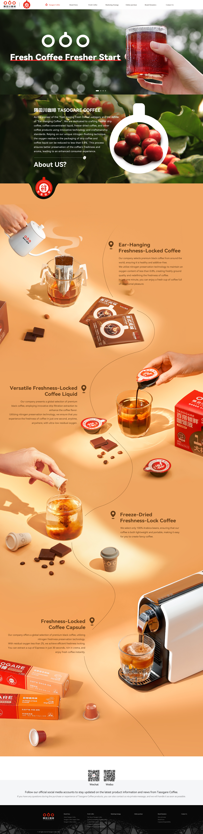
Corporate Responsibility (164, 822)
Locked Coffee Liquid (93, 822)
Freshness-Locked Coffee (93, 824)
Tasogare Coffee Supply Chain (71, 819)
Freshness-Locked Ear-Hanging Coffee (97, 819)
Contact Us (170, 5)
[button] (97, 90)
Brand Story (73, 5)
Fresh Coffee (92, 5)
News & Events (162, 817)
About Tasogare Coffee (70, 817)
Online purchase (131, 5)
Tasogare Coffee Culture (70, 822)
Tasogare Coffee (54, 5)
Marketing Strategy (112, 5)
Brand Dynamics (150, 5)
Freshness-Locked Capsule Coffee (96, 826)
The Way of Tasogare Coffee (94, 817)
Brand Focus (161, 819)
